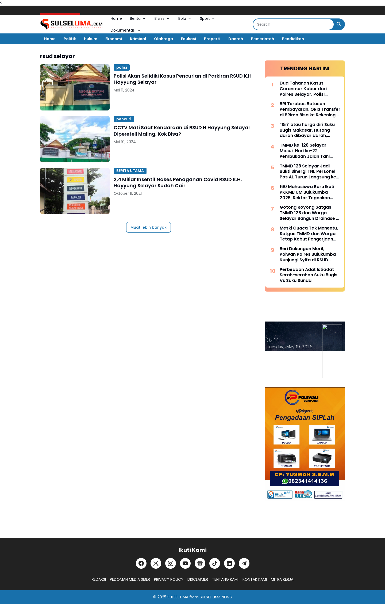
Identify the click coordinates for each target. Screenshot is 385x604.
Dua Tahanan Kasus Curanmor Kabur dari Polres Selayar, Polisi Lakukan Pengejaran (303, 89)
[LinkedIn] (229, 563)
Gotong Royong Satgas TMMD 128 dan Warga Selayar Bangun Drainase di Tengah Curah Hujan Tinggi (310, 213)
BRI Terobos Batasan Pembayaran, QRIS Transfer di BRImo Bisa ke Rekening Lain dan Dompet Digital (310, 109)
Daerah (235, 38)
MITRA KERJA (282, 579)
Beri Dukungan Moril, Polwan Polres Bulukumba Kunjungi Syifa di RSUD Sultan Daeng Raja (308, 254)
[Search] (293, 24)
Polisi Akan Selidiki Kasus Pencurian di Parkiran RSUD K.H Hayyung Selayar (183, 79)
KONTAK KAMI (254, 579)
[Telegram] (244, 563)
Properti (212, 38)
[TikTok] (214, 563)
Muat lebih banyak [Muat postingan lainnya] (148, 227)
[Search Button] (339, 24)
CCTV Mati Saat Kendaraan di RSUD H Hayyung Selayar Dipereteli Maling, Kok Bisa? (182, 130)
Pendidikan (293, 38)
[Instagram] (170, 563)
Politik (70, 38)
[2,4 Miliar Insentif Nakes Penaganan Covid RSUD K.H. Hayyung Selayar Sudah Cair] (75, 191)
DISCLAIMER (197, 579)
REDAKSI (99, 579)
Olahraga (163, 38)
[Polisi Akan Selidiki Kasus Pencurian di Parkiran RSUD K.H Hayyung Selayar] (75, 87)
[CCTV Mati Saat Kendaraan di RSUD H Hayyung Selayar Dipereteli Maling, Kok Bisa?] (75, 139)
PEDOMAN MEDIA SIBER (130, 579)
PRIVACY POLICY (168, 579)
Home (116, 18)
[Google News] (200, 563)
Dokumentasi (126, 30)
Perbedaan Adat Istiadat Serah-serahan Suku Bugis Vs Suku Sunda (308, 275)
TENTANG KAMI (225, 579)
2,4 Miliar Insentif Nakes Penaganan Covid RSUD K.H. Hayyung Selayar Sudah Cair (178, 182)
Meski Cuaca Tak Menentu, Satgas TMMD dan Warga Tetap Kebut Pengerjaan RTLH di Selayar (309, 233)
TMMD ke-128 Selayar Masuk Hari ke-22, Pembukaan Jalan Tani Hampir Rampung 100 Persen (305, 151)
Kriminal (138, 38)
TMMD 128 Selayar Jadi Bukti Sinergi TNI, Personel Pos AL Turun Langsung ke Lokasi (308, 171)
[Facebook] (141, 563)
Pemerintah (262, 38)
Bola (185, 18)
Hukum (90, 38)
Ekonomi (113, 38)
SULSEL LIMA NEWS (216, 597)
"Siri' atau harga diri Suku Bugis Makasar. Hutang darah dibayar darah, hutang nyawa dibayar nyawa (307, 130)
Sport (208, 18)
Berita (138, 18)
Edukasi (188, 38)
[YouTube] (185, 563)
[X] (156, 563)
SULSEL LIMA (177, 597)
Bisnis (162, 18)
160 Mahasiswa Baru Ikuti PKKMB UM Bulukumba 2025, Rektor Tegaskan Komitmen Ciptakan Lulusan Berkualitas (307, 192)
